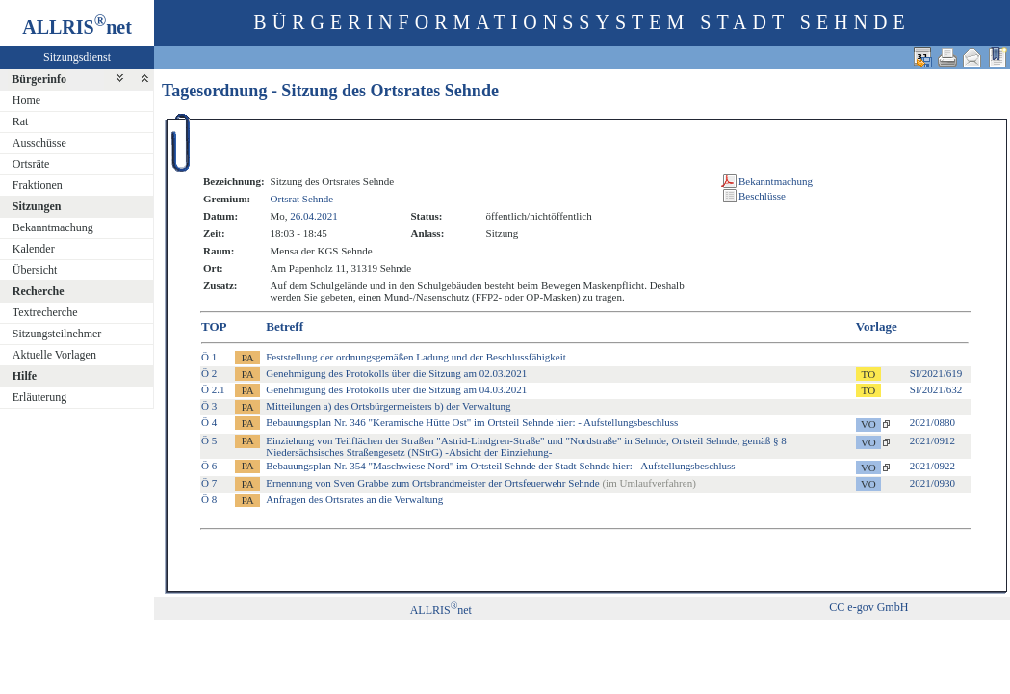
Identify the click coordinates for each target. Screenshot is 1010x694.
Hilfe (25, 376)
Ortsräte (31, 164)
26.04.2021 (314, 216)
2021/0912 (932, 440)
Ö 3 (209, 406)
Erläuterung (40, 397)
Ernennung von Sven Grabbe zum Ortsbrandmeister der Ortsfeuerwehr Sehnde (481, 483)
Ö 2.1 (212, 389)
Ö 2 (209, 373)
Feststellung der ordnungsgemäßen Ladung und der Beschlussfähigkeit (416, 356)
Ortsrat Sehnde (302, 198)
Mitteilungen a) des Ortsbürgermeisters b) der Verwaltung (388, 406)
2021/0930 (932, 483)
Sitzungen (37, 206)
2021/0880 (932, 422)
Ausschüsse (39, 142)
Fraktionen (38, 185)
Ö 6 (209, 465)
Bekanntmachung (53, 227)
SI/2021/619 (936, 373)
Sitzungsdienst (77, 57)
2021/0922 (932, 465)
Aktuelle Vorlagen (54, 354)
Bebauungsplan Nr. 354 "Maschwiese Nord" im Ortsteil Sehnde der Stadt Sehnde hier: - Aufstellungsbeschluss (500, 465)
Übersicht (35, 270)
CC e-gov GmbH (868, 607)
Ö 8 (209, 499)
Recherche (39, 291)
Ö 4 (209, 422)
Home (26, 100)
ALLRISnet (441, 610)
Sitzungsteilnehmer (57, 333)
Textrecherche (45, 312)
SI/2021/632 (936, 389)
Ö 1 (209, 356)
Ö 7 (209, 483)
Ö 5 (209, 440)
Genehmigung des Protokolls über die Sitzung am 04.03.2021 (396, 389)
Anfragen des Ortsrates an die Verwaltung (354, 499)
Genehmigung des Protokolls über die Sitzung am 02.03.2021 (396, 373)
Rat (21, 121)
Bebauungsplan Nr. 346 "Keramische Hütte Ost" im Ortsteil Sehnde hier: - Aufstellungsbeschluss (472, 422)
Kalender (34, 248)
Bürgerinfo (39, 79)
